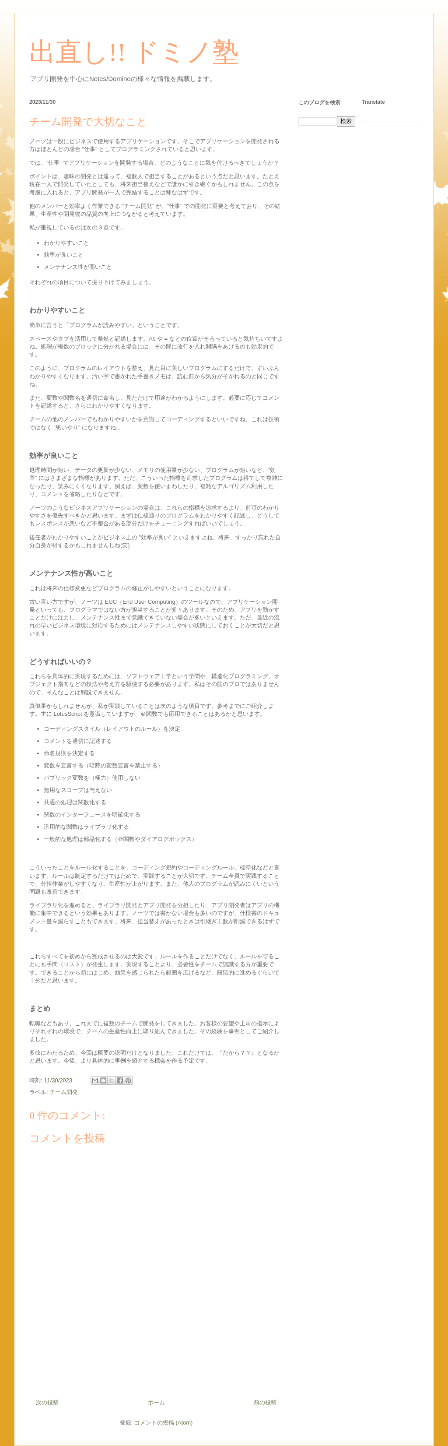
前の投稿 (265, 1402)
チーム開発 (63, 1092)
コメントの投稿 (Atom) (163, 1422)
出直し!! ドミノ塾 (134, 52)
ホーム (156, 1402)
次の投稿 (47, 1402)
